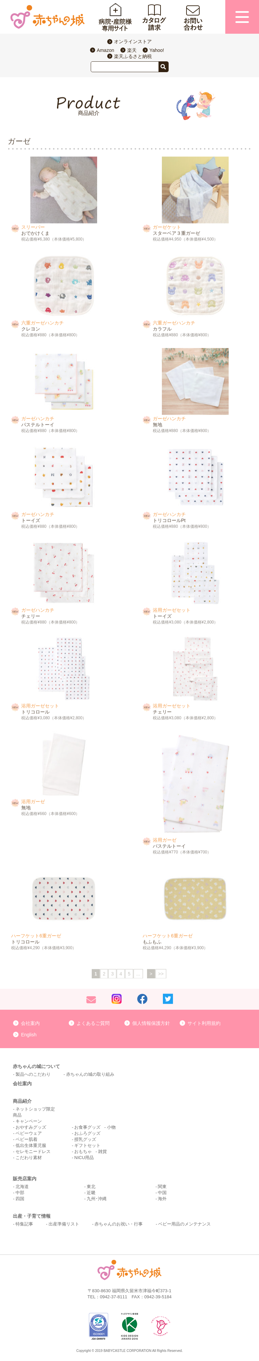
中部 (20, 1192)
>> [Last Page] (161, 974)
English (28, 1034)
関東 (162, 1186)
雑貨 (102, 1151)
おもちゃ (83, 1151)
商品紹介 (22, 1101)
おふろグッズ (87, 1133)
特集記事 (24, 1223)
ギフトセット (87, 1145)
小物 (111, 1127)
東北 (91, 1186)
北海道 (22, 1186)
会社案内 (30, 1023)
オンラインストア (133, 41)
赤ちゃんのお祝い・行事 (118, 1223)
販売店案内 (24, 1178)
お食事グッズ (87, 1127)
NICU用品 (84, 1157)
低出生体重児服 (31, 1145)
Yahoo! (156, 50)
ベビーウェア (29, 1133)
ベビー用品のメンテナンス (184, 1223)
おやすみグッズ (31, 1127)
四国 (20, 1198)
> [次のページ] (151, 974)
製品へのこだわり (33, 1074)
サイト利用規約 (204, 1023)
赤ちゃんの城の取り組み (90, 1074)
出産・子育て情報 (32, 1216)
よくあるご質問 (93, 1023)
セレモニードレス (33, 1151)
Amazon (105, 50)
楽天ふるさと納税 (133, 56)
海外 (162, 1198)
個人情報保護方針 (151, 1023)
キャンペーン (29, 1121)
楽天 (132, 50)
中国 (162, 1192)
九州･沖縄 (97, 1198)
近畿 (91, 1192)
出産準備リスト (64, 1223)
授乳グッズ (85, 1139)
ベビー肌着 (26, 1139)
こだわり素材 (29, 1157)
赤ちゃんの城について (36, 1066)
